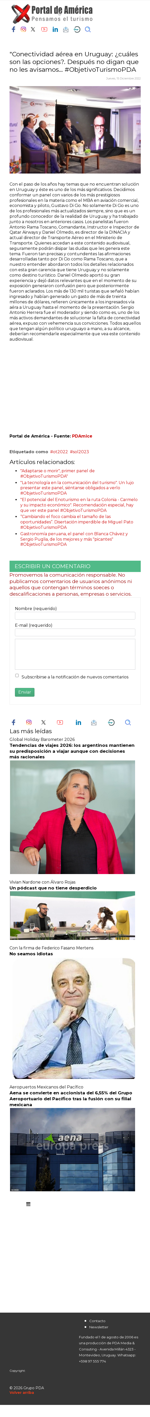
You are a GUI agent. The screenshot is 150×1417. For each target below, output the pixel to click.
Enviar (24, 692)
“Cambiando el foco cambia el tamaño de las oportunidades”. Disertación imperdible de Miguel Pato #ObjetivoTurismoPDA (76, 522)
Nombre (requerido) (36, 608)
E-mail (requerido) (33, 625)
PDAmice (82, 436)
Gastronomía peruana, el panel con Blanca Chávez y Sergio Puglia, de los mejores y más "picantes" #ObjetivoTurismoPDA (74, 539)
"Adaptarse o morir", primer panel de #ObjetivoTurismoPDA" (57, 473)
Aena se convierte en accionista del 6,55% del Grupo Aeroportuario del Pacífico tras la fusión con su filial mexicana (71, 1098)
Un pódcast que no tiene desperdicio (53, 888)
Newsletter (98, 1327)
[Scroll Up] (22, 1392)
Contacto (97, 1321)
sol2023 (81, 451)
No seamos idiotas (31, 953)
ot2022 (60, 451)
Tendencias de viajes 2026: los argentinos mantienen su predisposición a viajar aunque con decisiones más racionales (72, 751)
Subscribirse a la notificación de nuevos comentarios (75, 677)
